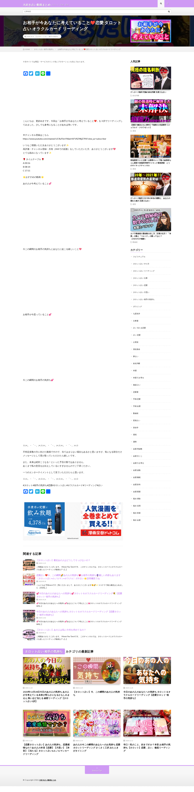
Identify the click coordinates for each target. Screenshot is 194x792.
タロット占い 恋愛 (141, 287)
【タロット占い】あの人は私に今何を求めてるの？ (61, 632)
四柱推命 (137, 350)
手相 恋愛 (137, 399)
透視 (134, 133)
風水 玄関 (137, 504)
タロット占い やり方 (141, 266)
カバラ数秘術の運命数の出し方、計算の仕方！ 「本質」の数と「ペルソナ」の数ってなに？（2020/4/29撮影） (150, 238)
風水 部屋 (137, 511)
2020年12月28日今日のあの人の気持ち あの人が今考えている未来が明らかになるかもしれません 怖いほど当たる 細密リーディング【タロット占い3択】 (46, 700)
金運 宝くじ (138, 455)
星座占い (137, 420)
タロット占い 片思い (141, 294)
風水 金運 (137, 518)
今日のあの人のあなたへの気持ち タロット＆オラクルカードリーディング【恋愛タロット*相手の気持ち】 (147, 698)
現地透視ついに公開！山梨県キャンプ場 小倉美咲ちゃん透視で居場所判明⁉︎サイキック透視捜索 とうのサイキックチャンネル (150, 165)
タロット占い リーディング (144, 273)
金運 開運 (137, 490)
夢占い (136, 357)
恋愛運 (136, 392)
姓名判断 (136, 97)
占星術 (136, 343)
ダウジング (138, 308)
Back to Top (97, 776)
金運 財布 (137, 483)
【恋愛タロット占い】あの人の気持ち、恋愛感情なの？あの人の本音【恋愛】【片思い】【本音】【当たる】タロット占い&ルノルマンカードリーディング (46, 754)
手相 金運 (137, 406)
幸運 (135, 371)
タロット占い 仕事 (141, 280)
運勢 (134, 206)
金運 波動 (137, 469)
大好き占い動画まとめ (48, 786)
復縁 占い (137, 385)
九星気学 (137, 315)
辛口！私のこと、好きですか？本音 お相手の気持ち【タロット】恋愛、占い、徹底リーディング (147, 752)
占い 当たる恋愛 (140, 329)
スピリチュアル (139, 259)
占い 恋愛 (137, 336)
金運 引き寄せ (139, 462)
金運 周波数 (138, 448)
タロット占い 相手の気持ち (48, 38)
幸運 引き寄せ (139, 378)
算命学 (136, 427)
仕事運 (136, 322)
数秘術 (135, 244)
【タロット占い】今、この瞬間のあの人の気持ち (97, 696)
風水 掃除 (137, 497)
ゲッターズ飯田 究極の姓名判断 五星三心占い (148, 94)
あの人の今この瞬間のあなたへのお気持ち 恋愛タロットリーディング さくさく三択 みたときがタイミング (97, 752)
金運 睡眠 (137, 476)
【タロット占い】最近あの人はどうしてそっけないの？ (63, 562)
